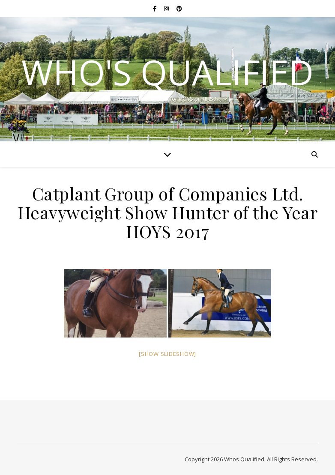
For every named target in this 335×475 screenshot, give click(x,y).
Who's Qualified (167, 72)
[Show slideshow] (167, 354)
